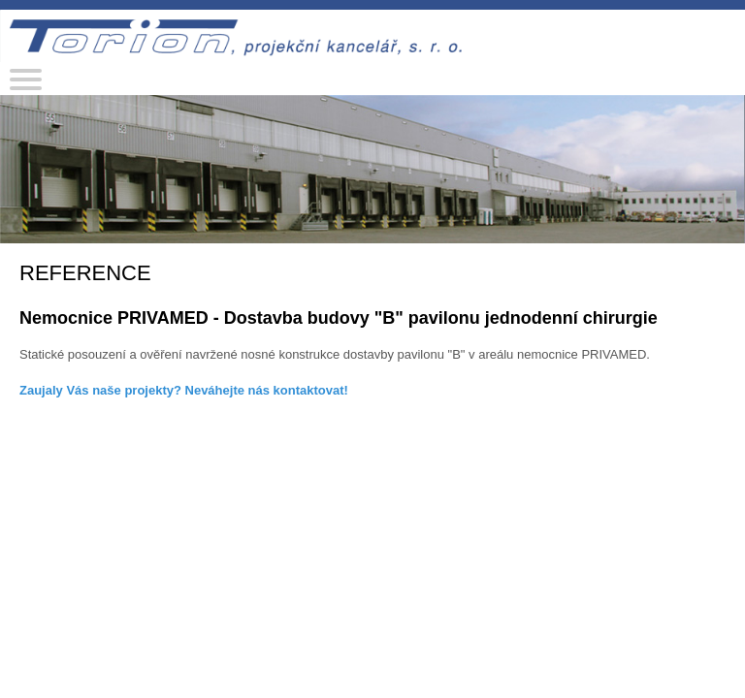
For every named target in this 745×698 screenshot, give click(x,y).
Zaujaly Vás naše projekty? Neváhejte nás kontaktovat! (183, 390)
